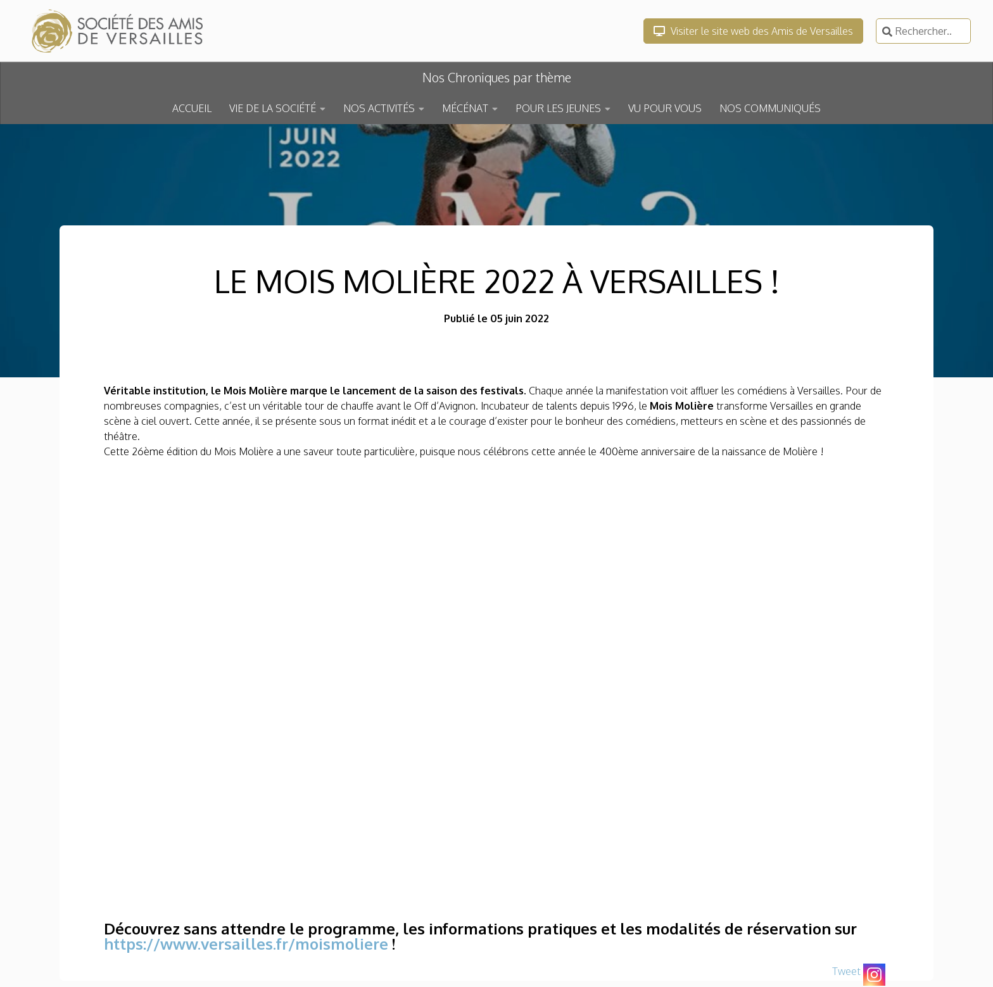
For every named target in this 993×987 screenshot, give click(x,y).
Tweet (846, 971)
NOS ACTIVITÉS (379, 108)
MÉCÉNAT (465, 108)
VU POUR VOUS (665, 108)
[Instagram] (874, 975)
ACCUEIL (192, 108)
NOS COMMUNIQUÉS (770, 108)
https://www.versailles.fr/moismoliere (246, 943)
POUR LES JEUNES (558, 108)
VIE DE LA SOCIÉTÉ (272, 108)
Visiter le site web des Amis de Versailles (753, 31)
